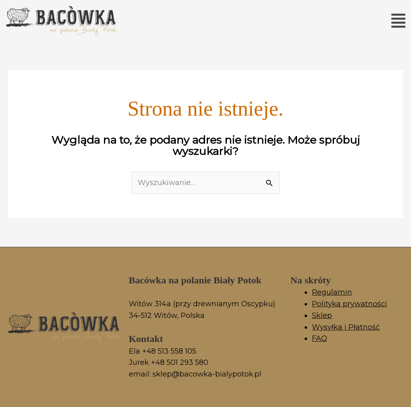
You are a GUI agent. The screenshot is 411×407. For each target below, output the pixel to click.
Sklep (322, 315)
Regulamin (332, 292)
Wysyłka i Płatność (346, 327)
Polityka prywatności (349, 303)
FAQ (319, 338)
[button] (398, 21)
